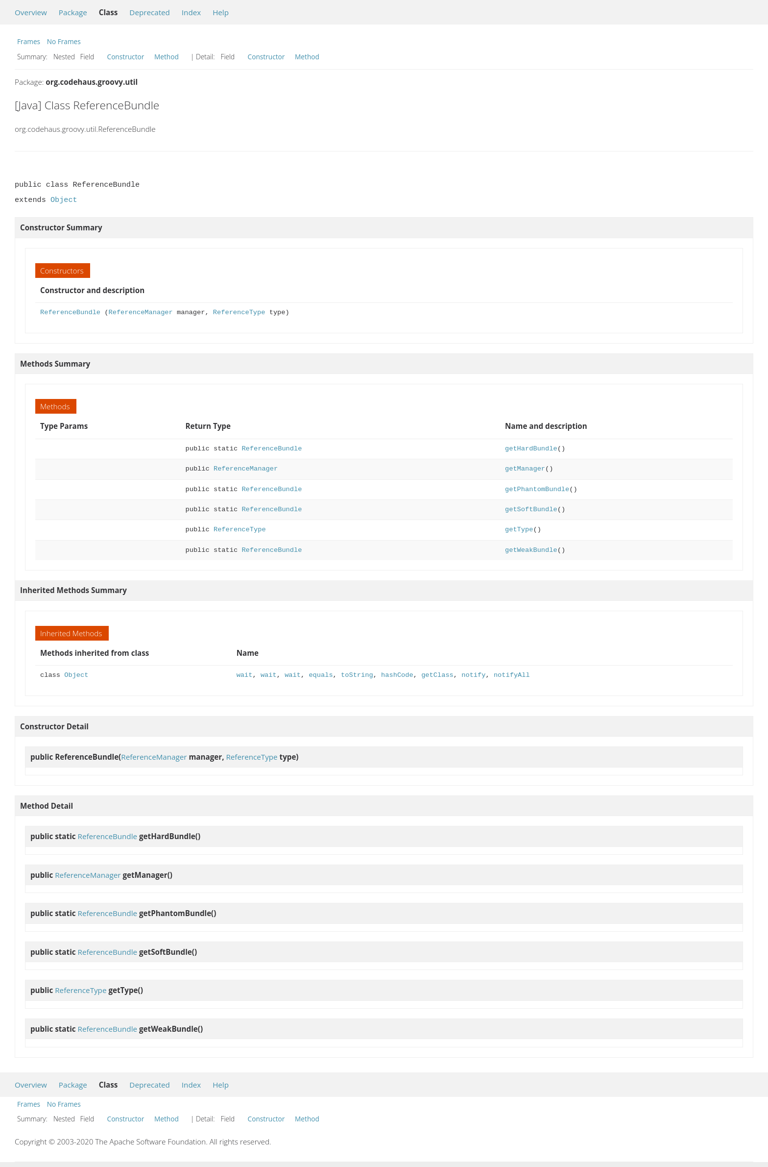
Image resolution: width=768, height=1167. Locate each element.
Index (191, 12)
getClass (437, 675)
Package (73, 12)
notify (473, 675)
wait (245, 675)
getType (519, 529)
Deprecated (149, 12)
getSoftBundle (531, 509)
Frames (28, 41)
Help (221, 12)
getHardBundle (531, 448)
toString (357, 675)
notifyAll (512, 675)
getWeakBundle (531, 550)
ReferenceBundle (70, 312)
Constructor (125, 56)
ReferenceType (239, 312)
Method (166, 56)
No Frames (64, 41)
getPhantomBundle (537, 489)
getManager (525, 468)
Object (63, 200)
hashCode (397, 675)
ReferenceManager (140, 312)
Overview (31, 12)
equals (321, 675)
